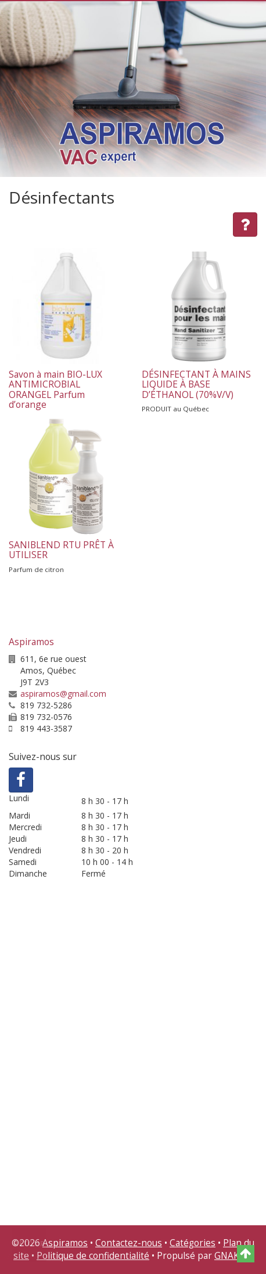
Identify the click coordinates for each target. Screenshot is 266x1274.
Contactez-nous (128, 1243)
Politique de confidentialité (93, 1256)
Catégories (192, 1243)
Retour (29, 1244)
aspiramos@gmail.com (63, 693)
